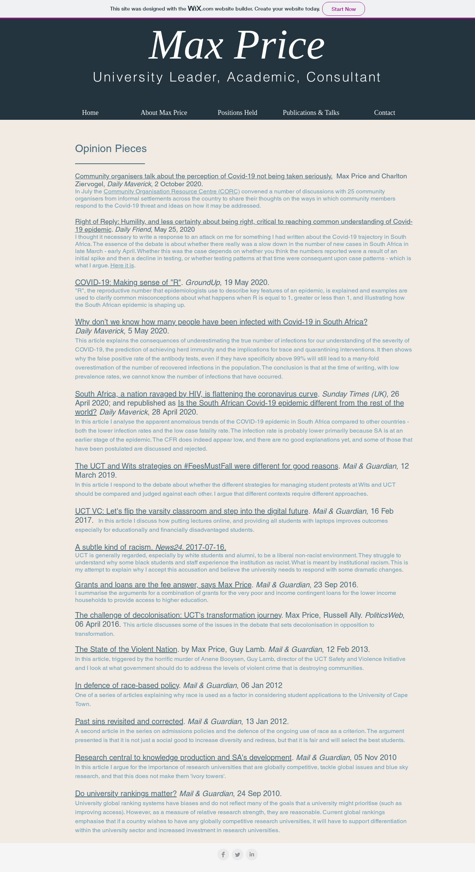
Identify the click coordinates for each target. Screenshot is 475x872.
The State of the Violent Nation (126, 649)
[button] (164, 112)
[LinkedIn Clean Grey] (252, 854)
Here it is (122, 265)
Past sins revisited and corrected (129, 721)
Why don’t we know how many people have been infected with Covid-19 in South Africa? (221, 321)
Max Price (237, 44)
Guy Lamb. (248, 649)
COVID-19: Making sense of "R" (128, 282)
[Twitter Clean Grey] (237, 854)
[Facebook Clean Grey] (223, 854)
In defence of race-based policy (127, 685)
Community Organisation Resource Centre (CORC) (172, 191)
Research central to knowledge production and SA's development (183, 757)
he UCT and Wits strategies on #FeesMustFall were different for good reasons (209, 466)
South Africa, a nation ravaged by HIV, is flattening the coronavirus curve (196, 393)
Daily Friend (133, 229)
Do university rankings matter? (126, 793)
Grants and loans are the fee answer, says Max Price (163, 584)
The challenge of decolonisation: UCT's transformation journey (178, 615)
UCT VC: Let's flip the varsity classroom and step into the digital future (191, 511)
